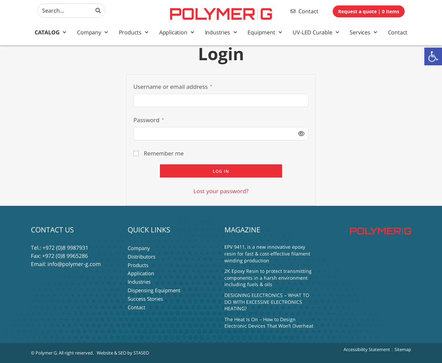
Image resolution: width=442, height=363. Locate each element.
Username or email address (172, 86)
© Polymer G (44, 353)
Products (133, 32)
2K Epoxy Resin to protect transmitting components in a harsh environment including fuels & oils (268, 277)
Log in (221, 171)
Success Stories (145, 296)
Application (176, 32)
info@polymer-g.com (74, 264)
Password (148, 120)
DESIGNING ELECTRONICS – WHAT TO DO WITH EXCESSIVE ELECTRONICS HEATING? (266, 302)
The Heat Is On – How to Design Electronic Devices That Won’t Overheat (268, 322)
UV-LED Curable (316, 32)
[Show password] (300, 134)
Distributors (141, 255)
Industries (221, 32)
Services (363, 32)
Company (92, 32)
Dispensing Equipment (154, 288)
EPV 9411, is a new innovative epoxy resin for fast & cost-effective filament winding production (267, 253)
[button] (433, 56)
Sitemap (402, 349)
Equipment (264, 32)
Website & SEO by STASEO (123, 353)
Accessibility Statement (367, 349)
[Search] (98, 10)
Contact (398, 32)
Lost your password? (221, 191)
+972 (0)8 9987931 (65, 247)
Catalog (50, 32)
